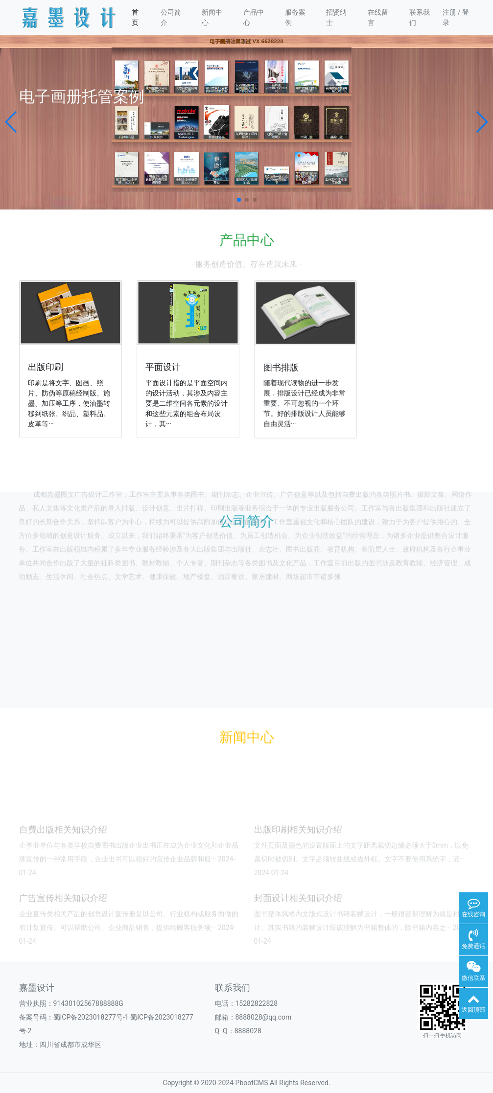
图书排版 (284, 366)
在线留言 (378, 17)
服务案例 (295, 17)
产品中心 (253, 17)
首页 (135, 17)
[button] (11, 122)
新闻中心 (212, 17)
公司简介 (171, 17)
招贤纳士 (336, 17)
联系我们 (419, 17)
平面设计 (165, 366)
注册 (449, 12)
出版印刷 (47, 367)
